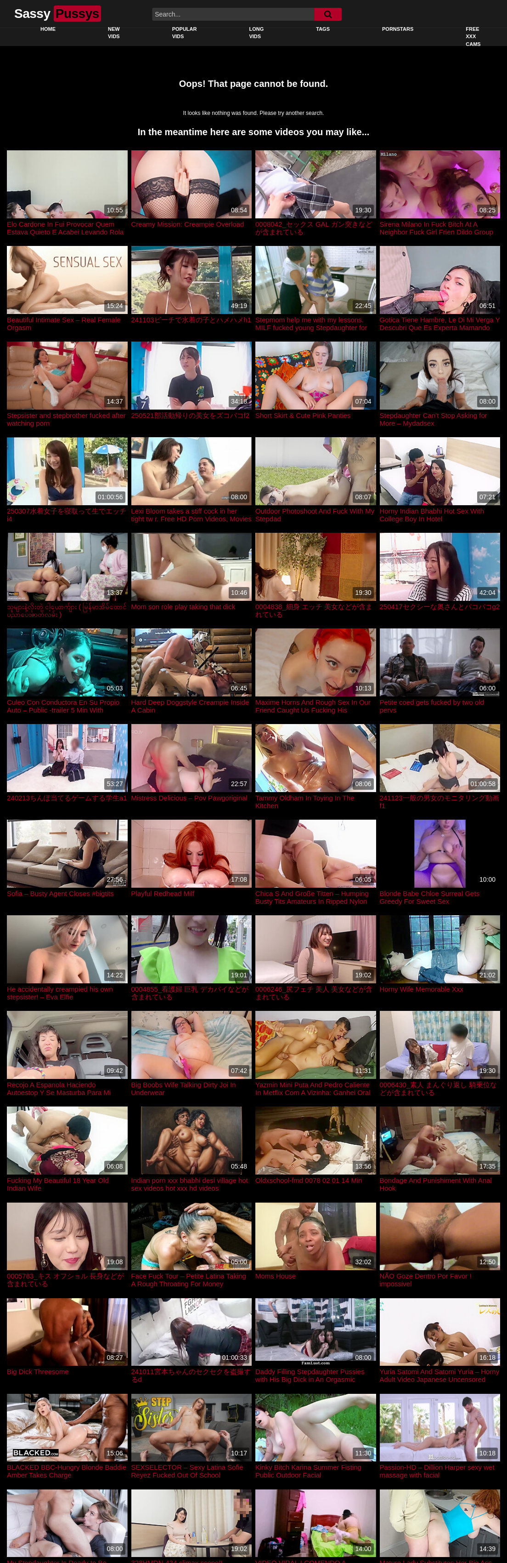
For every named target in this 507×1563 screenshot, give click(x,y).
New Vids (114, 33)
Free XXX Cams (473, 36)
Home (48, 29)
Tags (323, 29)
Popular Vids (184, 33)
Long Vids (256, 33)
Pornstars (397, 29)
